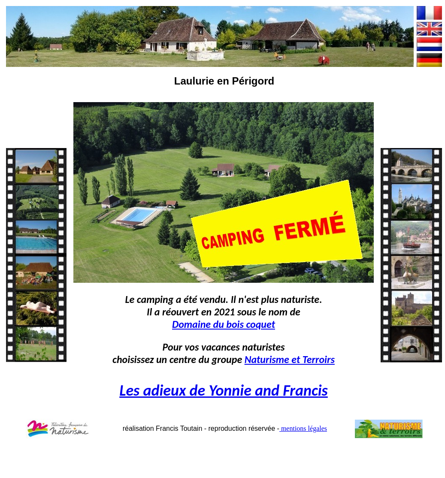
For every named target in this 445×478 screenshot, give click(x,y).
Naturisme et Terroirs (290, 359)
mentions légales (303, 428)
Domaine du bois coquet (223, 324)
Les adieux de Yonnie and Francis (223, 390)
